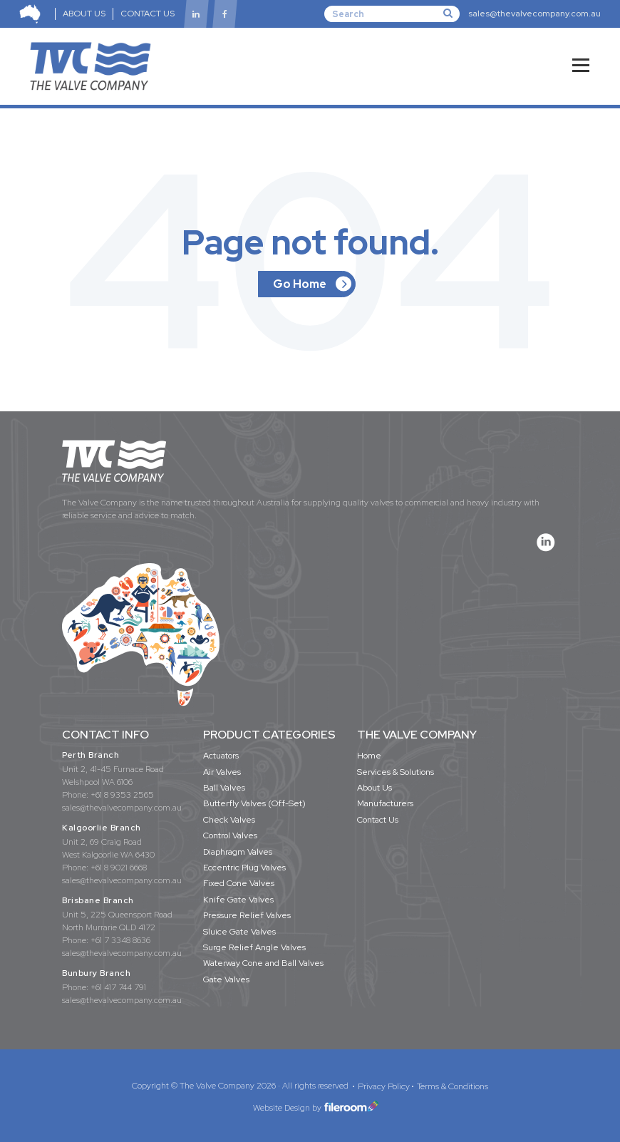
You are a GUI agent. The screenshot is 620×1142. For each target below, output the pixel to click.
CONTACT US (147, 13)
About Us (374, 787)
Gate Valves (226, 979)
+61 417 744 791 (118, 987)
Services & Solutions (395, 772)
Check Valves (229, 819)
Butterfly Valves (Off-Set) (254, 803)
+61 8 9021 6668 (119, 867)
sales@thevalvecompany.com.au (534, 13)
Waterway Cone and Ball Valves (263, 963)
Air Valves (222, 772)
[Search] (392, 13)
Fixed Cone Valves (238, 883)
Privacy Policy (384, 1086)
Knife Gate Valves (238, 899)
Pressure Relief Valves (247, 915)
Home (369, 755)
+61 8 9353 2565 (122, 795)
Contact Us (377, 819)
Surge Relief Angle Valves (254, 947)
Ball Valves (224, 787)
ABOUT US (84, 13)
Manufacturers (385, 803)
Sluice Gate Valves (239, 931)
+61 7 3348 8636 (120, 940)
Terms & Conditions (452, 1086)
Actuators (221, 755)
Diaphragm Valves (237, 852)
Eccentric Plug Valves (244, 867)
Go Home (299, 284)
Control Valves (230, 835)
